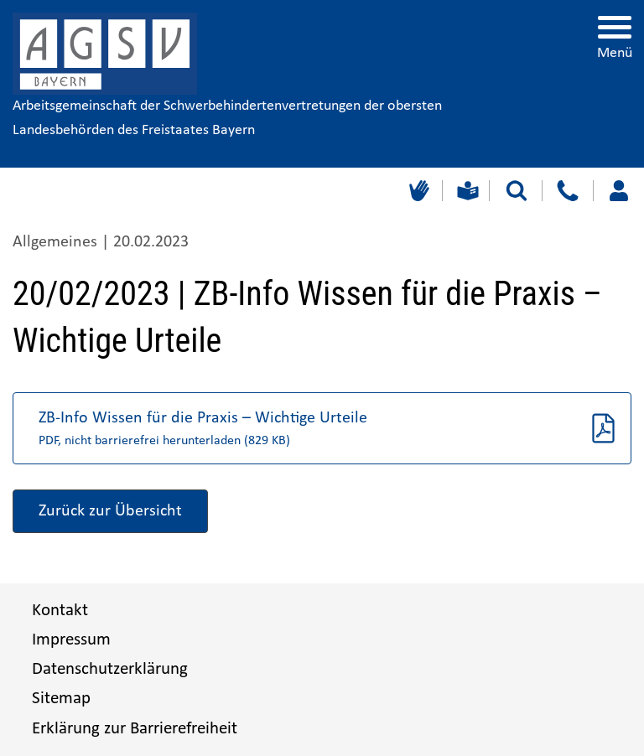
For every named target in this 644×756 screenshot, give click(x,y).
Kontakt (60, 610)
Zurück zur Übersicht (110, 511)
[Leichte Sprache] (466, 190)
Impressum (71, 640)
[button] (322, 428)
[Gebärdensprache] (417, 190)
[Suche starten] (516, 190)
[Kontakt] (567, 190)
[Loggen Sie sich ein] (618, 190)
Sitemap (61, 698)
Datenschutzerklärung (110, 669)
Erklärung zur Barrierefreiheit (134, 729)
